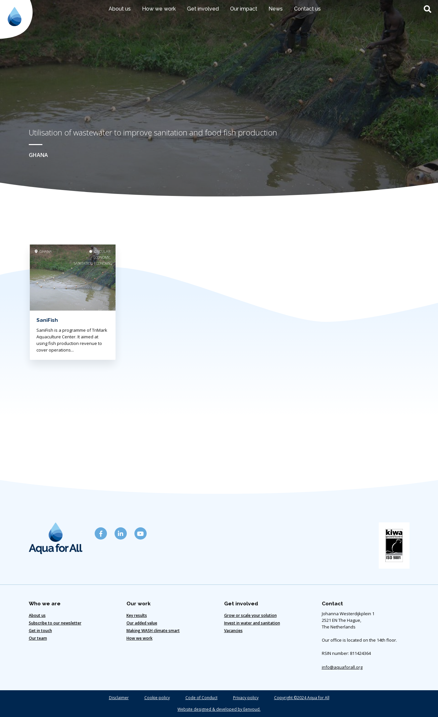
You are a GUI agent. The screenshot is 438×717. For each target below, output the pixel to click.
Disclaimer (119, 697)
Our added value (141, 623)
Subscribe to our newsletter (55, 623)
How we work (159, 9)
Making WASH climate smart (153, 630)
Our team (38, 638)
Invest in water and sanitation (252, 623)
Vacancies (233, 630)
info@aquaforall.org (342, 667)
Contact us (307, 9)
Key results (136, 615)
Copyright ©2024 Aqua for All (301, 697)
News (275, 9)
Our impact (243, 9)
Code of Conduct (201, 697)
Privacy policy (246, 697)
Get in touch (40, 630)
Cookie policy (157, 697)
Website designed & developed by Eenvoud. (219, 709)
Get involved (203, 9)
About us (120, 9)
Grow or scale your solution (250, 615)
